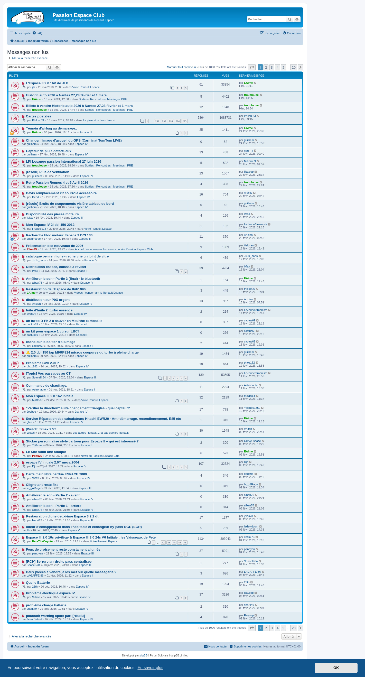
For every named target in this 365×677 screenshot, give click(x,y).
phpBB (143, 655)
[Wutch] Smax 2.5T (41, 429)
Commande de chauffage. (46, 385)
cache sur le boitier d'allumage (50, 342)
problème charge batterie (46, 605)
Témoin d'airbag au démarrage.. (51, 128)
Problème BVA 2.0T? (42, 363)
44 (174, 542)
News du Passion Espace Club (100, 455)
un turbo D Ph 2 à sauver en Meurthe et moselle (64, 321)
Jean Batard (34, 619)
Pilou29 (32, 249)
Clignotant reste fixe (42, 485)
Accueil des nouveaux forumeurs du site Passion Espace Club (114, 249)
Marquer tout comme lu (181, 67)
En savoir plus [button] (150, 667)
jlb (33, 87)
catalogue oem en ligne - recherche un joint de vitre (67, 256)
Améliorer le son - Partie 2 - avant (53, 495)
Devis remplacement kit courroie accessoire (61, 193)
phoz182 (32, 366)
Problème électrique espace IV (50, 593)
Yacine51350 (252, 407)
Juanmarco (34, 238)
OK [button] (336, 668)
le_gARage (34, 488)
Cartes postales (38, 116)
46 (185, 542)
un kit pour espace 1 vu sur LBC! (52, 331)
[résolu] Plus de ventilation (47, 172)
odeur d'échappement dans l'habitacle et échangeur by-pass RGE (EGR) (84, 527)
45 (179, 542)
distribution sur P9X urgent (48, 300)
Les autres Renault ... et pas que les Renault (101, 432)
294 (178, 121)
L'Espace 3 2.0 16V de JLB (47, 83)
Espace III (86, 132)
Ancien (248, 234)
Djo (34, 466)
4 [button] (277, 67)
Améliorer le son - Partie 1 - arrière (53, 506)
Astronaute (39, 389)
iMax (30, 217)
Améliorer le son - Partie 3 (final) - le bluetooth (63, 279)
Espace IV (81, 143)
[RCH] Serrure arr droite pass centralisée (59, 561)
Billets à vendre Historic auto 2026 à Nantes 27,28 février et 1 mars (79, 106)
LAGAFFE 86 (35, 575)
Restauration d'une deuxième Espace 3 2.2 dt (62, 516)
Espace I (81, 324)
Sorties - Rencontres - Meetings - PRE (103, 99)
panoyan (37, 553)
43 (168, 542)
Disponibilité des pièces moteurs (52, 214)
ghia (29, 422)
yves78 (248, 515)
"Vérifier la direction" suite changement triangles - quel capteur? (78, 408)
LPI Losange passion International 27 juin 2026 (63, 161)
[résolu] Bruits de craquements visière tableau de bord (70, 204)
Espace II (77, 217)
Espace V (74, 530)
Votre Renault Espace (86, 87)
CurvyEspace (252, 440)
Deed (35, 197)
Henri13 (37, 520)
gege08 (249, 473)
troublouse (251, 94)
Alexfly (248, 192)
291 (157, 121)
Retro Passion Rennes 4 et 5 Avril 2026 (57, 182)
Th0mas (37, 445)
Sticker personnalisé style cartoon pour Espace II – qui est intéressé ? (82, 441)
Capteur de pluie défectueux (48, 151)
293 (171, 121)
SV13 (35, 478)
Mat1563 (37, 400)
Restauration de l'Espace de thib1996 (56, 289)
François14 (39, 228)
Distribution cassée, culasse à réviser (56, 267)
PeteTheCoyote (42, 541)
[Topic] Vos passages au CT (48, 373)
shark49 (32, 608)
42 (163, 542)
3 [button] (272, 67)
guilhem (32, 143)
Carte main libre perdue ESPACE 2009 (56, 474)
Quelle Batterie (38, 583)
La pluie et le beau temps (99, 120)
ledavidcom (251, 526)
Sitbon (36, 597)
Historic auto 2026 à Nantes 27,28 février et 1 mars (66, 95)
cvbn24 (31, 313)
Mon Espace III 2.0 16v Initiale (49, 396)
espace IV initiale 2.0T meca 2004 (52, 462)
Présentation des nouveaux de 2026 (54, 246)
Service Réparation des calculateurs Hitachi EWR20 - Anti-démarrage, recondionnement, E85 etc (103, 419)
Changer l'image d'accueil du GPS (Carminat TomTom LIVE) (74, 140)
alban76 (37, 282)
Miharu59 (250, 161)
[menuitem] (37, 33)
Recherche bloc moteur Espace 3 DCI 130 (59, 235)
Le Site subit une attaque (46, 452)
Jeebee (31, 411)
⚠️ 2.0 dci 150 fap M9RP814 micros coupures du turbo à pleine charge (82, 352)
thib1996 (249, 288)
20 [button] (294, 67)
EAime (248, 82)
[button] (252, 67)
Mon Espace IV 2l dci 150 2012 (50, 225)
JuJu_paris (39, 260)
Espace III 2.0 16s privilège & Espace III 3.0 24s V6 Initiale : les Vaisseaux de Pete (91, 537)
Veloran (249, 245)
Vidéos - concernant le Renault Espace (98, 292)
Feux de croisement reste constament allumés (63, 549)
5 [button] (283, 67)
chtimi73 (249, 537)
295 (184, 121)
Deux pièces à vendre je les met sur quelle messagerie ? (71, 572)
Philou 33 (38, 120)
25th (35, 586)
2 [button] (266, 67)
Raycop (249, 171)
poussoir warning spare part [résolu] (55, 616)
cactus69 (32, 324)
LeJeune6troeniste (255, 224)
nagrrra (248, 150)
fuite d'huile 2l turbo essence (49, 310)
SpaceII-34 (39, 377)
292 (164, 121)
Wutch (31, 432)
